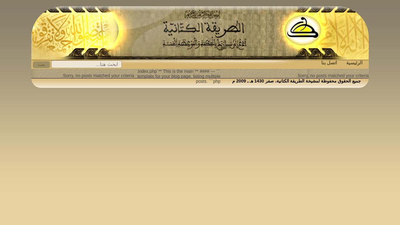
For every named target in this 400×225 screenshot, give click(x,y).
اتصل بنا (329, 62)
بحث (41, 64)
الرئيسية (354, 62)
